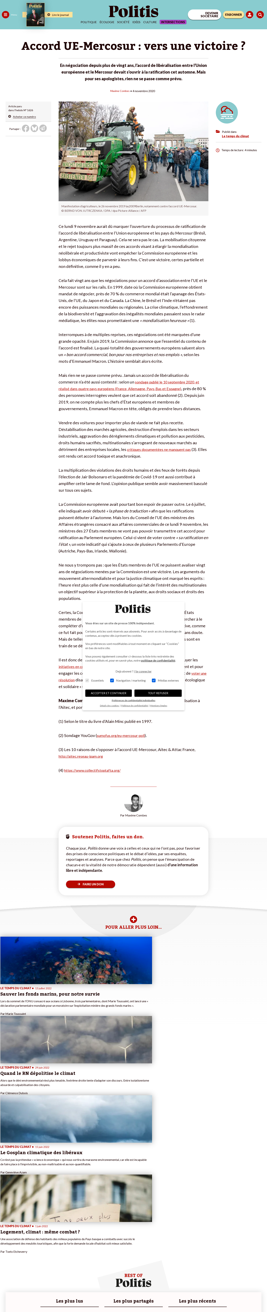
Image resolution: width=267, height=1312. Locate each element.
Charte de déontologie (55, 1299)
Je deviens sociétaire (43, 1244)
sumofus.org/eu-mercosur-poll (125, 735)
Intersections (173, 22)
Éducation (21, 1244)
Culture (150, 22)
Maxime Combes (120, 90)
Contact (7, 1299)
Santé (19, 1248)
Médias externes (165, 680)
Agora (5, 1236)
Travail (19, 1236)
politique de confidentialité (158, 660)
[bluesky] (231, 1283)
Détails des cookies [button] (109, 705)
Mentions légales (27, 1299)
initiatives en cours (75, 666)
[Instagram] (255, 1283)
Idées (136, 22)
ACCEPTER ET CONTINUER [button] (108, 693)
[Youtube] (243, 1283)
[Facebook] (220, 1283)
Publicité (136, 1299)
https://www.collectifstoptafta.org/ (96, 770)
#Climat (65, 1236)
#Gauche (66, 1244)
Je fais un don (39, 1240)
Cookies (151, 1299)
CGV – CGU (81, 1299)
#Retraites (67, 1248)
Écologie (107, 22)
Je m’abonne (38, 1248)
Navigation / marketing (128, 680)
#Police (65, 1240)
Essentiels (94, 680)
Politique (89, 22)
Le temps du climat (235, 136)
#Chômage (67, 1252)
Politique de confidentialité (110, 1299)
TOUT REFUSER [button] (158, 693)
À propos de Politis (42, 1260)
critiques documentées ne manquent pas (163, 449)
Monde (6, 1260)
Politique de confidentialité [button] (134, 705)
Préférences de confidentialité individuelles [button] (133, 700)
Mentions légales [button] (158, 705)
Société (123, 22)
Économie (21, 1240)
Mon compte (38, 1264)
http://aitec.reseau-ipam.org (84, 755)
